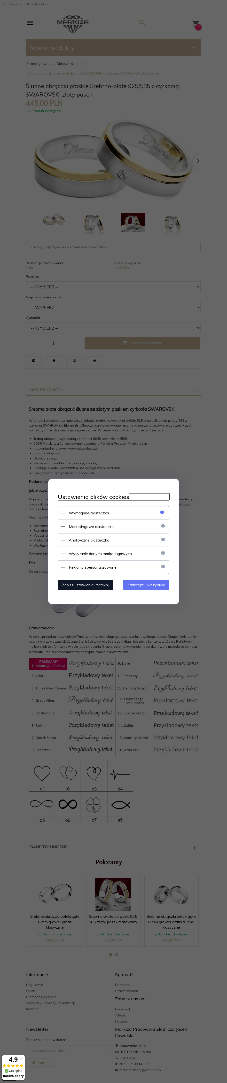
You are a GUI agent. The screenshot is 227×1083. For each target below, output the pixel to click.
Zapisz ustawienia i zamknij (85, 584)
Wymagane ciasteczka (89, 513)
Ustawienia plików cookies (93, 496)
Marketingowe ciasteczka (91, 526)
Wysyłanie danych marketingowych (100, 553)
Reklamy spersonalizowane (93, 567)
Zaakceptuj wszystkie (146, 584)
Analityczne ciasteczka (89, 540)
